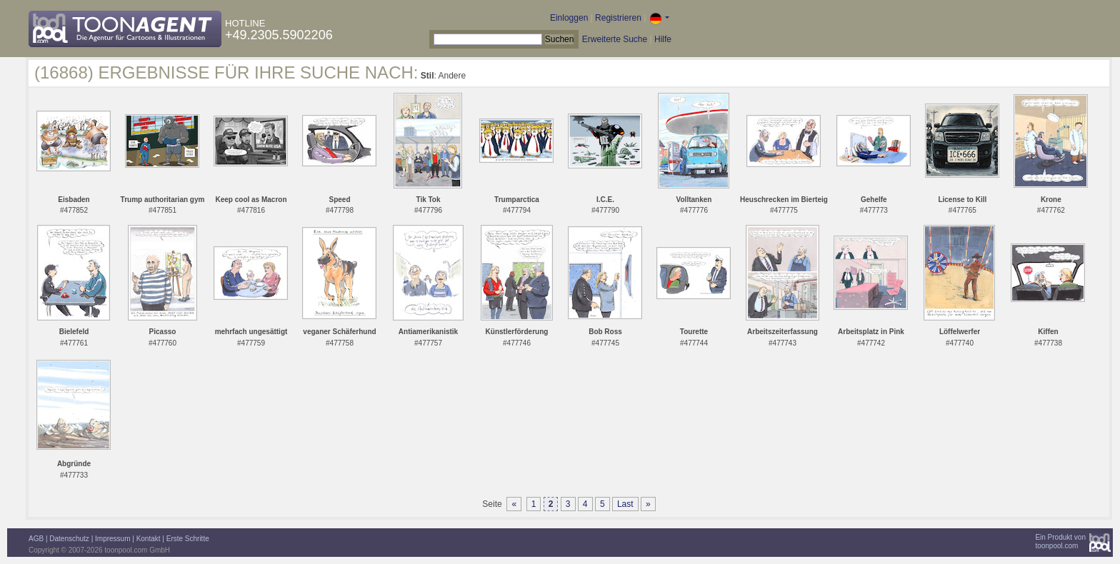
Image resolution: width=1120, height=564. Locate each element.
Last (625, 504)
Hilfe (662, 39)
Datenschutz (69, 539)
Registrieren (618, 18)
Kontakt (148, 539)
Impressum (112, 539)
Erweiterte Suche (614, 39)
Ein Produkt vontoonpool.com (1060, 541)
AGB (36, 539)
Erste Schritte (187, 539)
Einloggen (569, 18)
